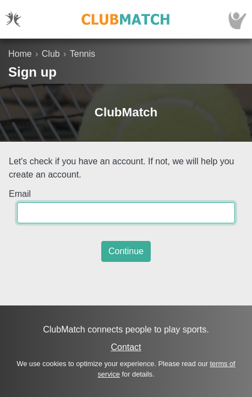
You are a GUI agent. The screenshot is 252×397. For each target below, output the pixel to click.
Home (20, 53)
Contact (126, 347)
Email (20, 193)
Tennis (82, 53)
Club (51, 53)
